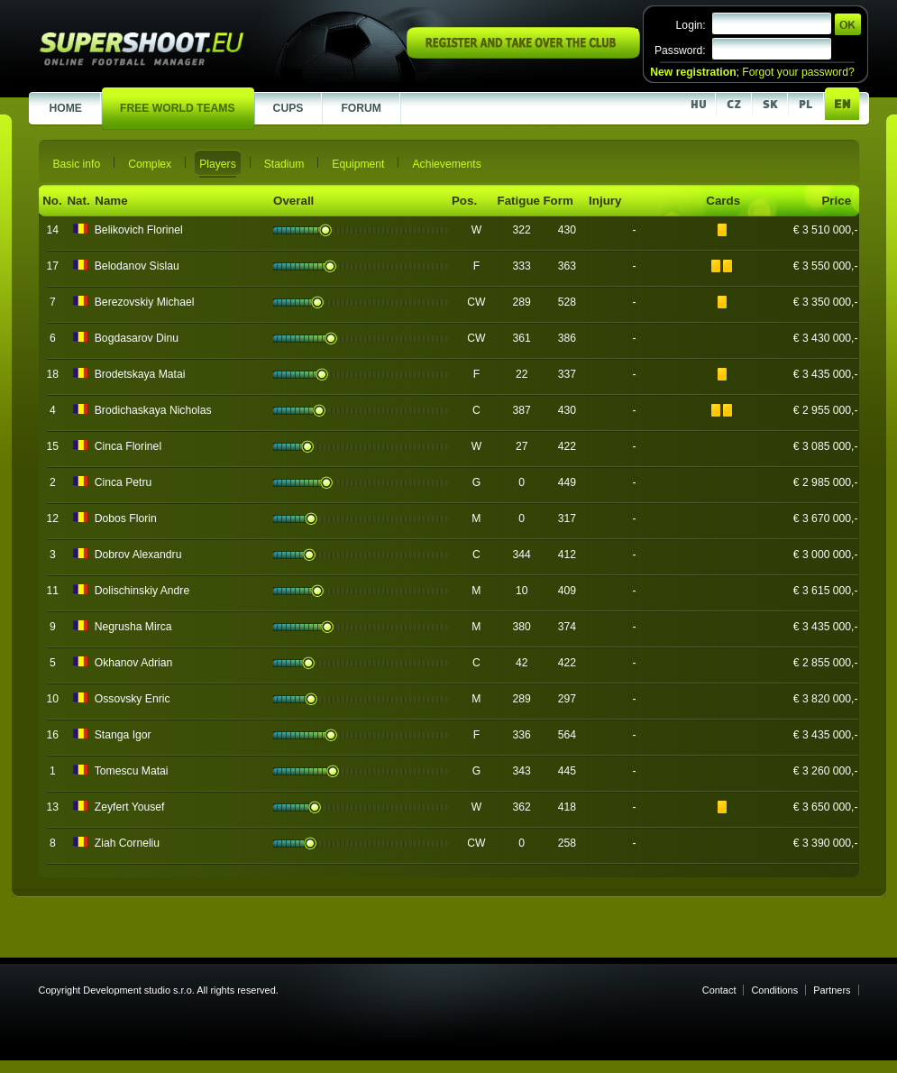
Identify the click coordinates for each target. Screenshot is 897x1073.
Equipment (358, 164)
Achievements (446, 164)
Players (217, 164)
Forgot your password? (798, 72)
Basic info (77, 164)
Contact (719, 990)
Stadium (284, 164)
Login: (691, 25)
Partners (831, 990)
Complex (149, 164)
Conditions (774, 990)
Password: (680, 50)
